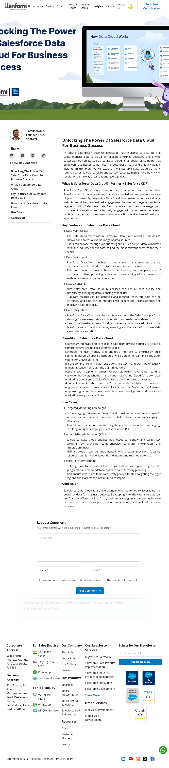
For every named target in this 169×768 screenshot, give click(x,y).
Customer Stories (86, 6)
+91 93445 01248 (42, 696)
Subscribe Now (140, 662)
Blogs (65, 728)
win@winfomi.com (45, 710)
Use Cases (17, 212)
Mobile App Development (93, 718)
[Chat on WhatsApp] (163, 750)
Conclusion (18, 217)
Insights (98, 6)
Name (44, 570)
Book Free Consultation (152, 6)
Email (96, 570)
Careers (110, 6)
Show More (92, 695)
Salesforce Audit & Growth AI (72, 712)
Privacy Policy (64, 759)
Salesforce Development (100, 688)
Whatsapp (42, 705)
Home (31, 6)
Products (61, 6)
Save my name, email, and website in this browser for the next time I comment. (89, 580)
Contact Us (121, 6)
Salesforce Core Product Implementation (100, 665)
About (40, 6)
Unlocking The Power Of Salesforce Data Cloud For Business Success (27, 175)
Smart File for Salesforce (70, 702)
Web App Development (99, 710)
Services (50, 6)
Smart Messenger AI (70, 692)
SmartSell (67, 685)
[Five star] (132, 6)
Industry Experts (72, 6)
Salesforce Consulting (98, 683)
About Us (67, 652)
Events (66, 744)
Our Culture (69, 664)
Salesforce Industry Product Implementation (100, 675)
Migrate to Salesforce (98, 657)
